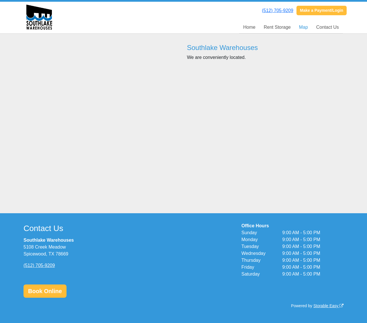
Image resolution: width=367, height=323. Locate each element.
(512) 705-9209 (277, 10)
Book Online (45, 291)
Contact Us (327, 27)
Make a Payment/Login (321, 10)
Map (303, 27)
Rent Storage (277, 27)
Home (249, 27)
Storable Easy (328, 305)
